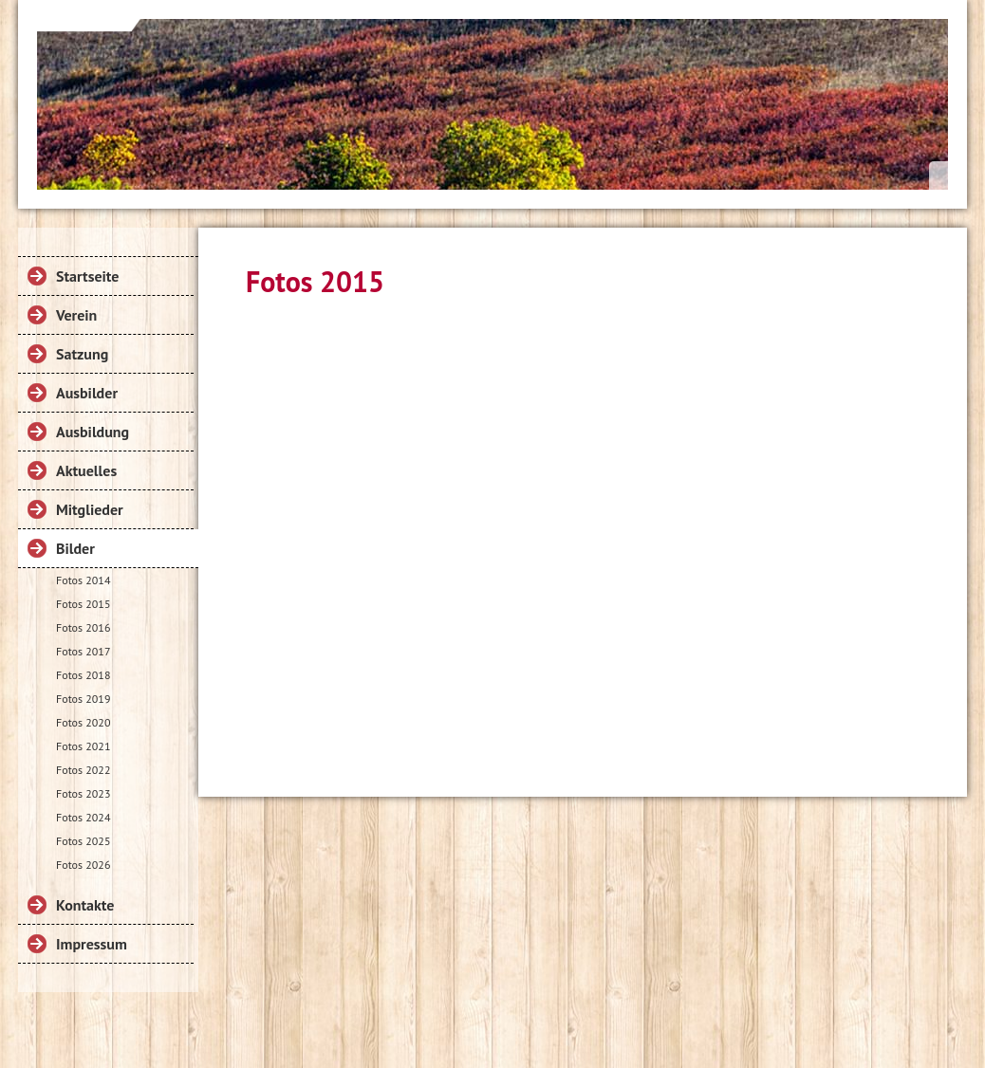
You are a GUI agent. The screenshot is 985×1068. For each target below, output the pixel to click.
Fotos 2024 (83, 817)
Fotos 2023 (83, 793)
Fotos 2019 (83, 698)
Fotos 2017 (83, 651)
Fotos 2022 (83, 770)
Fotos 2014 (83, 580)
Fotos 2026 (83, 864)
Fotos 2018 (83, 675)
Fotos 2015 (83, 604)
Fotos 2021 (83, 746)
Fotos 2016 (83, 627)
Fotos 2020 (83, 722)
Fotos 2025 (83, 841)
